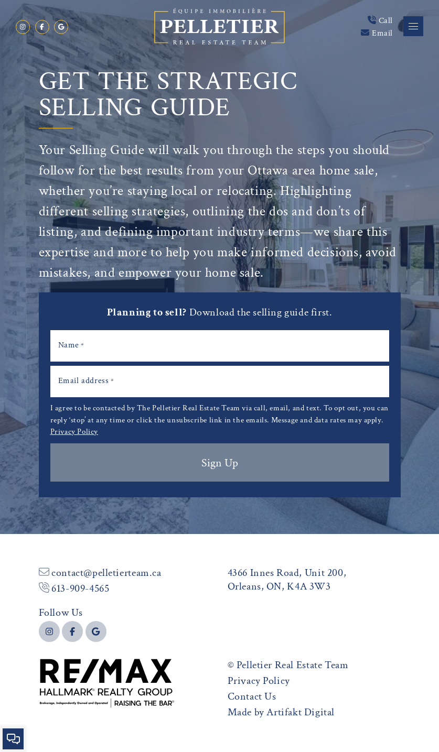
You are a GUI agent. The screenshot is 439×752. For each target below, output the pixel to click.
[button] (413, 26)
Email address (86, 380)
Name (71, 345)
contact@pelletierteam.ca (100, 572)
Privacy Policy (74, 430)
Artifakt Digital (300, 711)
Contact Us (252, 695)
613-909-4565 (74, 587)
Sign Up (219, 462)
